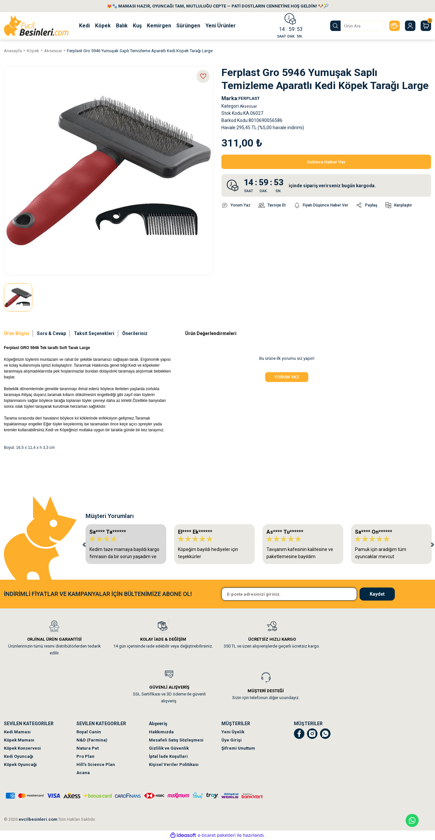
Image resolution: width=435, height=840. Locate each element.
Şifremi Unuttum (238, 748)
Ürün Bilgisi (16, 333)
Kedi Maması (17, 731)
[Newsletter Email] (289, 594)
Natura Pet (87, 748)
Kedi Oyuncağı (18, 756)
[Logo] (36, 25)
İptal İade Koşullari (168, 756)
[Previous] (84, 544)
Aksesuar (249, 106)
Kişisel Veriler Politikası (174, 764)
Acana (83, 772)
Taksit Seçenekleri (94, 333)
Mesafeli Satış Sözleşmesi (176, 740)
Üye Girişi (231, 740)
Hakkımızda (161, 731)
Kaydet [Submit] (377, 594)
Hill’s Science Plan (95, 764)
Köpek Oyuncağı (20, 764)
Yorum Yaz (287, 378)
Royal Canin (88, 731)
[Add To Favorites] (203, 76)
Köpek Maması (19, 740)
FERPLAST (251, 98)
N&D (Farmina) (91, 740)
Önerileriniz (135, 333)
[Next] (432, 544)
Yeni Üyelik (232, 731)
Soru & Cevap (51, 333)
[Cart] (426, 26)
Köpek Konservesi (22, 748)
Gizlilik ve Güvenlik (169, 748)
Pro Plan (85, 756)
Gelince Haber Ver (326, 162)
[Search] (357, 26)
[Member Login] (410, 26)
